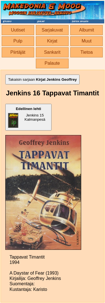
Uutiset (18, 30)
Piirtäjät (17, 52)
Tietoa (86, 52)
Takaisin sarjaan (42, 79)
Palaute (52, 63)
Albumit (86, 30)
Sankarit (52, 52)
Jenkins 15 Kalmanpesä (26, 117)
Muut (86, 41)
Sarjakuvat (52, 30)
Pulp (17, 41)
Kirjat (52, 41)
